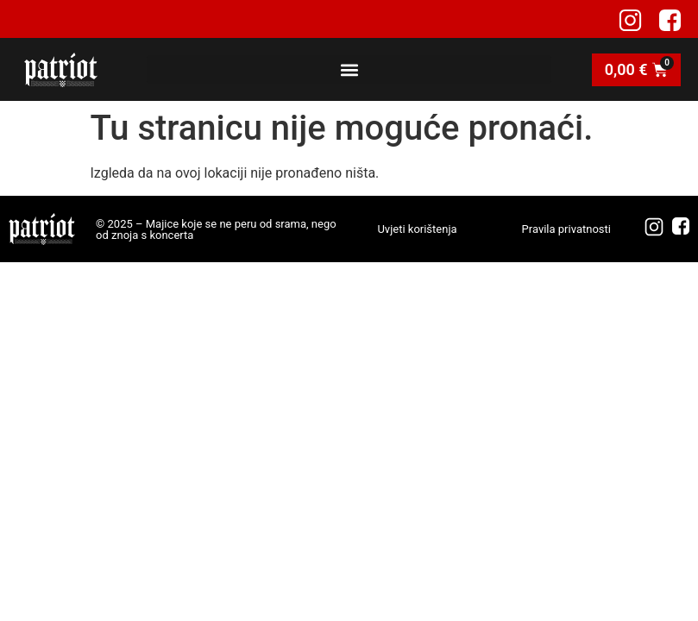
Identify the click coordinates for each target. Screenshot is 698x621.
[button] (349, 69)
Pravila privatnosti (566, 229)
